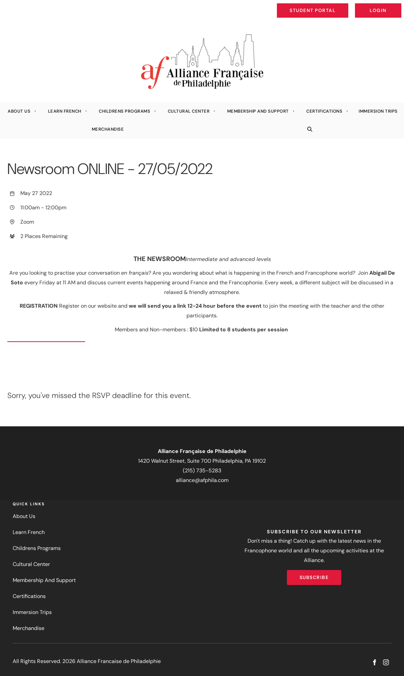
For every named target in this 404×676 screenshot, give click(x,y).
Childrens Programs (124, 111)
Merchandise (108, 129)
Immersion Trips (378, 111)
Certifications (324, 111)
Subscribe (314, 575)
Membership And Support (258, 111)
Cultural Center (189, 111)
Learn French (64, 111)
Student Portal (328, 5)
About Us (19, 111)
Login (395, 5)
